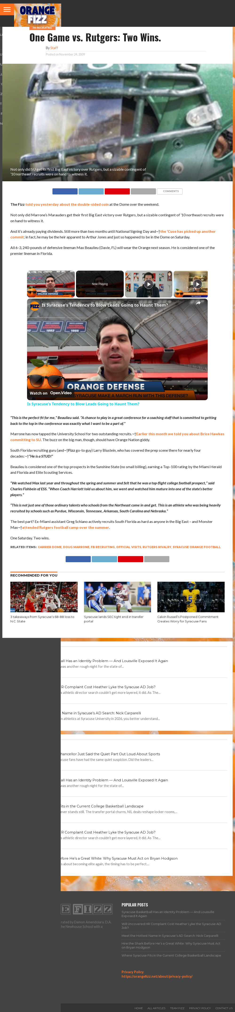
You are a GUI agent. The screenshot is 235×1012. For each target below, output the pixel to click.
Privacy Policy (133, 972)
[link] (34, 306)
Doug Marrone (76, 547)
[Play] (148, 284)
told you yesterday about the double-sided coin (67, 204)
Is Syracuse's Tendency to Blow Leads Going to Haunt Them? (105, 305)
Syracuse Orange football (197, 547)
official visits (128, 547)
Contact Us (224, 1008)
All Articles (156, 1008)
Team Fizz (177, 1008)
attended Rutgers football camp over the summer (65, 527)
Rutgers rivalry (157, 547)
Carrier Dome (50, 547)
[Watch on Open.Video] (50, 393)
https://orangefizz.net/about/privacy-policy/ (157, 976)
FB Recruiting (103, 547)
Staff (54, 48)
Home (139, 1008)
